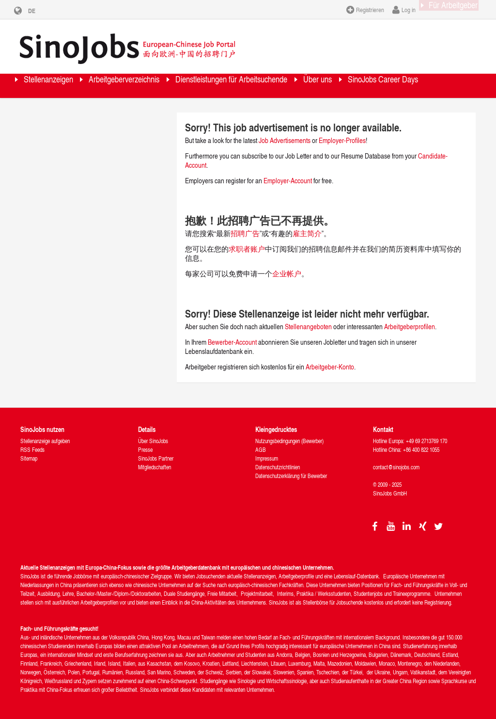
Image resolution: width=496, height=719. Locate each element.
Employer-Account (288, 180)
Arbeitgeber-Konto (330, 366)
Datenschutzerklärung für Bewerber (291, 475)
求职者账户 (247, 248)
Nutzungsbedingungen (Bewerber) (289, 440)
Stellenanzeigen (60, 85)
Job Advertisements (284, 139)
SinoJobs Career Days (72, 109)
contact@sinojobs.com (396, 466)
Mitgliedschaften (154, 466)
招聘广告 (245, 232)
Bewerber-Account (232, 341)
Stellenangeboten (308, 325)
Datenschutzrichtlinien (277, 466)
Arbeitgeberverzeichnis (160, 85)
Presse (145, 449)
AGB (260, 449)
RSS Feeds (32, 449)
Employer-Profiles (342, 139)
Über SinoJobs (153, 440)
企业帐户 (286, 273)
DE (39, 10)
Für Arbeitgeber (444, 9)
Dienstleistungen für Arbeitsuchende (300, 85)
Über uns (413, 85)
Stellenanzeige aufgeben (45, 440)
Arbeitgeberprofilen (409, 325)
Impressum (266, 457)
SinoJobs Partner (155, 457)
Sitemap (28, 457)
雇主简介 (307, 232)
